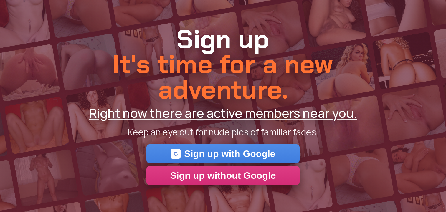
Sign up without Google (223, 175)
